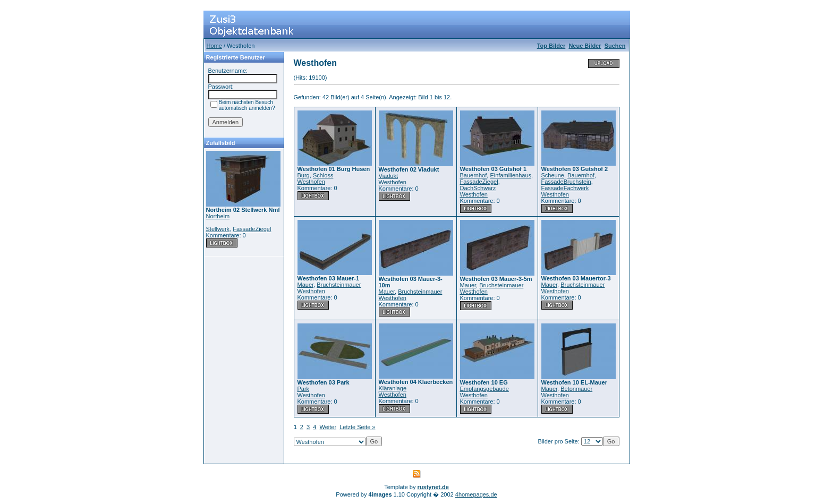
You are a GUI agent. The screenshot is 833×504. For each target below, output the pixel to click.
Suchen (615, 45)
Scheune (552, 175)
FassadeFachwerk (565, 188)
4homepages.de (476, 494)
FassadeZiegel (252, 229)
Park (304, 389)
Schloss (323, 175)
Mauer (306, 284)
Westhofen (311, 181)
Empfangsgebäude (484, 389)
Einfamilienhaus (510, 175)
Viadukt (388, 176)
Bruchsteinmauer (339, 284)
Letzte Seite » (357, 427)
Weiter (328, 427)
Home (214, 45)
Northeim (218, 216)
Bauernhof (473, 175)
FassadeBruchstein (566, 181)
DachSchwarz (478, 188)
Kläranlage (393, 388)
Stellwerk (218, 229)
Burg (304, 175)
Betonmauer (576, 389)
